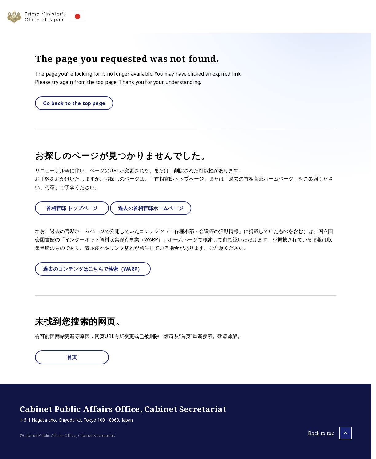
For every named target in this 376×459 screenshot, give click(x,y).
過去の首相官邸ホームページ (150, 208)
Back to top (321, 433)
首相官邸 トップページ (72, 208)
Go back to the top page (74, 103)
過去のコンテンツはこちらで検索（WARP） (93, 269)
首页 (72, 357)
